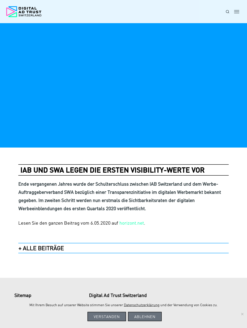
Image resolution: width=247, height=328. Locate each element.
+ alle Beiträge (41, 248)
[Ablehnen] (242, 314)
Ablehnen (144, 316)
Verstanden (107, 316)
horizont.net (131, 223)
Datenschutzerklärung (142, 304)
